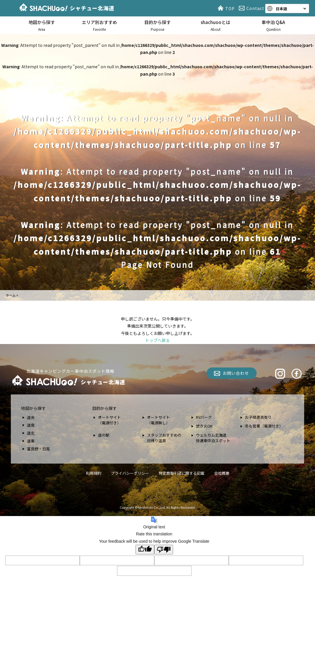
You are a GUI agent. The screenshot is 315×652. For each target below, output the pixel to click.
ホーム (11, 295)
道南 (31, 425)
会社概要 (221, 473)
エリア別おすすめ (100, 25)
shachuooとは (216, 25)
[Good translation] (145, 549)
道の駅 (103, 435)
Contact (252, 8)
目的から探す (157, 25)
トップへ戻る (157, 340)
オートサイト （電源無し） (158, 420)
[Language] (290, 8)
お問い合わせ (236, 373)
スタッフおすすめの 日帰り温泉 (164, 438)
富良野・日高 (38, 449)
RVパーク (204, 417)
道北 (31, 433)
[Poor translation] (163, 549)
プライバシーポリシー (130, 473)
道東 (31, 441)
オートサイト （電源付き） (109, 420)
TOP (227, 8)
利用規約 (93, 473)
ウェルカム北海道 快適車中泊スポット (213, 438)
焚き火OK (204, 426)
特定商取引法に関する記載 (181, 473)
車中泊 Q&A (273, 25)
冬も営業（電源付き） (264, 426)
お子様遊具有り (258, 417)
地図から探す (42, 25)
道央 (31, 417)
